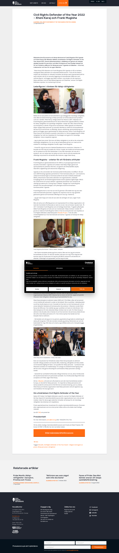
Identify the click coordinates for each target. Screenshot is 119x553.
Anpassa (59, 289)
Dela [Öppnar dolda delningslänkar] (36, 442)
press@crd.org (51, 420)
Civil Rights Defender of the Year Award (52, 22)
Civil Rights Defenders (17, 3)
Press (92, 1)
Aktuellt (40, 445)
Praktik (66, 513)
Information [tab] (59, 268)
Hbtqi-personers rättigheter (46, 447)
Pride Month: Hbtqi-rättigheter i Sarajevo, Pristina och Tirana (23, 477)
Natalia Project (63, 213)
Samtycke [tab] (36, 268)
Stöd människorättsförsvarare (59, 433)
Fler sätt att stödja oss (47, 519)
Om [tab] (83, 268)
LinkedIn (94, 512)
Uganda (73, 22)
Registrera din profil (69, 509)
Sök (99, 1)
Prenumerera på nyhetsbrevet (49, 513)
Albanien (36, 22)
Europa (35, 483)
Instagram (95, 510)
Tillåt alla (81, 289)
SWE (103, 1)
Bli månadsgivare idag (46, 509)
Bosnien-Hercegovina (26, 483)
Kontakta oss (16, 516)
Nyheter (68, 22)
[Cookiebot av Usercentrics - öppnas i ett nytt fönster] (86, 263)
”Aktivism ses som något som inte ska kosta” (57, 476)
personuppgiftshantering (72, 550)
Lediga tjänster (68, 511)
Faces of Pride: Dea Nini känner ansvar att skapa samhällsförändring (90, 477)
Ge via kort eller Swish (46, 511)
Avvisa (37, 289)
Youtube (94, 515)
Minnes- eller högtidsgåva (47, 515)
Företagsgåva (44, 517)
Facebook (95, 507)
